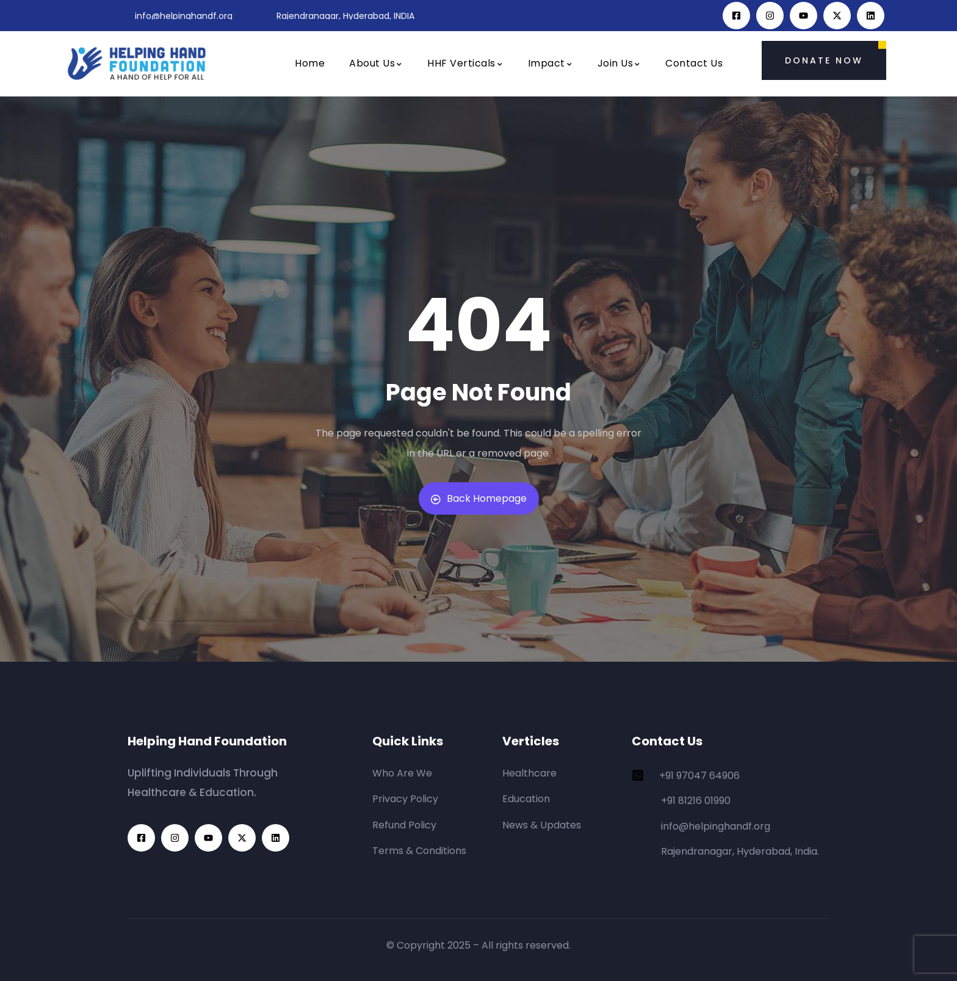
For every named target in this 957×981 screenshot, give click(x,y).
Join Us (619, 63)
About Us (376, 63)
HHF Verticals (465, 63)
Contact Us (694, 63)
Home (310, 63)
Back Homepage (479, 498)
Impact (550, 63)
